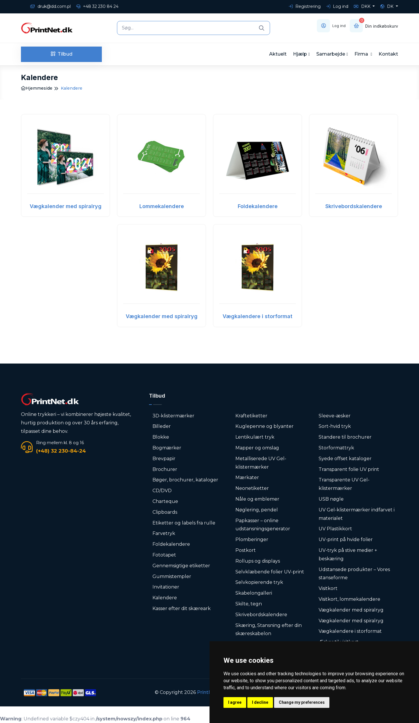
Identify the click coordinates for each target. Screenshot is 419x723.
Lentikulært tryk (254, 437)
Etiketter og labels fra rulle (183, 523)
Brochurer (164, 469)
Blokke (160, 437)
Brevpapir (163, 458)
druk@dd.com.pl (50, 6)
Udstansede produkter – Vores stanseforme (354, 574)
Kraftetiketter (251, 416)
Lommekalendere (161, 206)
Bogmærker (166, 448)
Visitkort (328, 588)
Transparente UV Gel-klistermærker (344, 484)
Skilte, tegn (248, 604)
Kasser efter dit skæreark (181, 608)
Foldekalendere (258, 206)
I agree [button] (235, 702)
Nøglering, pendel (256, 510)
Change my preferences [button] (302, 702)
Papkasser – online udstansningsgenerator (262, 525)
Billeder (161, 426)
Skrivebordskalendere (353, 206)
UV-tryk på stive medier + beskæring (348, 554)
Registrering (305, 6)
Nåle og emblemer (257, 499)
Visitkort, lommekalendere (349, 599)
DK (387, 6)
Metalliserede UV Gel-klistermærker (260, 463)
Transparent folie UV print (349, 469)
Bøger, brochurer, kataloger (185, 480)
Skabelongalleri (253, 593)
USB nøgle (331, 499)
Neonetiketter (252, 488)
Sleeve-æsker (335, 416)
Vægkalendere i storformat (257, 316)
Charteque (165, 501)
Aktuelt (278, 54)
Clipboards (164, 512)
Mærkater (247, 477)
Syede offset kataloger (345, 458)
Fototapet (164, 555)
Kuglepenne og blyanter (264, 426)
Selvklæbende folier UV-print (269, 572)
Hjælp (300, 54)
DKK (363, 6)
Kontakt (388, 54)
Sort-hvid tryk (335, 426)
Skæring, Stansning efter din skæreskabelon (268, 630)
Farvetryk (163, 533)
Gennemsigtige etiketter (181, 565)
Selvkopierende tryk (259, 582)
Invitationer (165, 587)
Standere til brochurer (345, 437)
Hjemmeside (36, 88)
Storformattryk (336, 448)
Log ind (337, 6)
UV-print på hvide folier (346, 539)
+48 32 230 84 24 (97, 6)
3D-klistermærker (173, 416)
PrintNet (207, 692)
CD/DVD (162, 490)
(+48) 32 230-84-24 (61, 451)
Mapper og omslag (257, 448)
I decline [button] (260, 702)
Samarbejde (330, 54)
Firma (361, 54)
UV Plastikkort (335, 528)
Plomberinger (251, 539)
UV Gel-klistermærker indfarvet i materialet (357, 514)
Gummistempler (171, 576)
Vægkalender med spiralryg (66, 206)
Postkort (245, 550)
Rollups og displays (257, 561)
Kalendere (164, 597)
